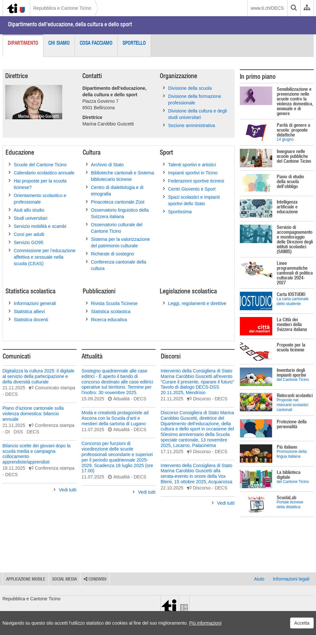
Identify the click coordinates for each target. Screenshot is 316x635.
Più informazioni (205, 623)
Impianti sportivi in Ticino (190, 172)
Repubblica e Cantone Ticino (62, 8)
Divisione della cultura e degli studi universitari (195, 114)
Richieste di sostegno (110, 253)
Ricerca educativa (106, 319)
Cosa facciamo (96, 42)
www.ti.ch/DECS (267, 8)
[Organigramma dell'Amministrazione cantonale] (306, 8)
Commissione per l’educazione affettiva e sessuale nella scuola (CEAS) (42, 256)
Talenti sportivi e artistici (189, 164)
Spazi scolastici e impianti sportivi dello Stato (191, 200)
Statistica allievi (27, 311)
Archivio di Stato (105, 164)
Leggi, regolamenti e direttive (195, 303)
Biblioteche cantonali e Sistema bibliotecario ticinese (120, 176)
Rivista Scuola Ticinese (112, 303)
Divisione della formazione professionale (192, 99)
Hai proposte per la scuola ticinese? (38, 184)
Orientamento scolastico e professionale (37, 198)
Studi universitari (28, 218)
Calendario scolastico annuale (42, 172)
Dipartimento (23, 42)
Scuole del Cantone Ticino (38, 164)
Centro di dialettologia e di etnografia (115, 190)
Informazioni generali (32, 303)
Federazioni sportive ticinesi (193, 180)
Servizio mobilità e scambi (37, 226)
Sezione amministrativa (189, 125)
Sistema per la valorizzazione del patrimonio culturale (118, 242)
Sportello (134, 42)
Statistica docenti (28, 319)
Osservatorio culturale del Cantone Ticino (114, 227)
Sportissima (177, 211)
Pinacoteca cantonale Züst (115, 202)
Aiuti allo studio (26, 210)
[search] (293, 8)
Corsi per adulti (26, 234)
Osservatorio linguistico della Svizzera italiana (117, 213)
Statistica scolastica (108, 311)
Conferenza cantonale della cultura (116, 265)
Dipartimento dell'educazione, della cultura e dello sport (70, 24)
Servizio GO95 (26, 242)
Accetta (302, 623)
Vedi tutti (65, 489)
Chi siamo (59, 42)
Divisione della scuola (187, 88)
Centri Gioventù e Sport (189, 189)
